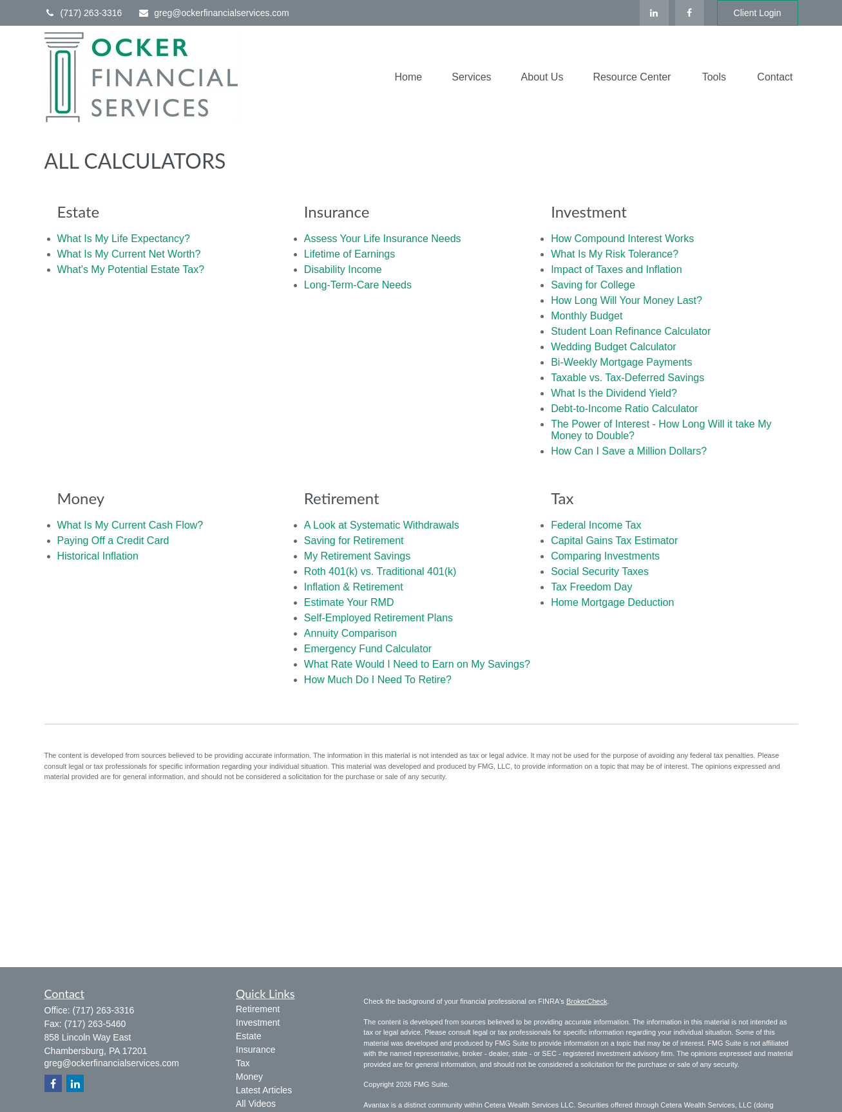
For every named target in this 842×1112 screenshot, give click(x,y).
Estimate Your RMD (349, 602)
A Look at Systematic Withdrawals (381, 525)
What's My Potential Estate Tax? (131, 269)
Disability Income (343, 269)
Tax (243, 1063)
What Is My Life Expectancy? (123, 238)
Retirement (258, 1009)
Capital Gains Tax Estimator (614, 540)
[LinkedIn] (654, 13)
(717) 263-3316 (83, 13)
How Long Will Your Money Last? (626, 300)
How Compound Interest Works (622, 238)
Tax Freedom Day (591, 586)
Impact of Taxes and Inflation (616, 269)
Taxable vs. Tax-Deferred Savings (627, 377)
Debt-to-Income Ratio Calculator (624, 408)
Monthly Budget (586, 315)
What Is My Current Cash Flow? (130, 525)
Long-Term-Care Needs (358, 284)
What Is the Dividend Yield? (614, 393)
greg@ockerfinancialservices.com (213, 13)
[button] (409, 77)
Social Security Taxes (600, 571)
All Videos (256, 1103)
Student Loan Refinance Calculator (631, 331)
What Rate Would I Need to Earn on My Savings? (417, 664)
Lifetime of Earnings (349, 254)
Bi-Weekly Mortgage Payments (621, 362)
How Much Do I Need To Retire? (378, 679)
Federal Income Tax (596, 525)
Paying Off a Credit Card (113, 540)
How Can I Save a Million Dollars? (629, 451)
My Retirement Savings (357, 556)
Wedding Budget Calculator (613, 346)
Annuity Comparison (350, 633)
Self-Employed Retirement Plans (378, 617)
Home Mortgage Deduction (612, 602)
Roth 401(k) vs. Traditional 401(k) (380, 571)
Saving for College (593, 284)
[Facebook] (689, 13)
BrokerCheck (587, 1001)
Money (249, 1076)
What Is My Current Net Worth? (129, 254)
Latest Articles (264, 1090)
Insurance (255, 1049)
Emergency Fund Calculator (368, 648)
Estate (249, 1036)
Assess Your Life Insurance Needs (382, 238)
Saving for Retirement (354, 540)
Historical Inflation (98, 556)
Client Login (757, 13)
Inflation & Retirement (353, 586)
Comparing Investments (605, 556)
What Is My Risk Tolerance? (614, 254)
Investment (258, 1022)
